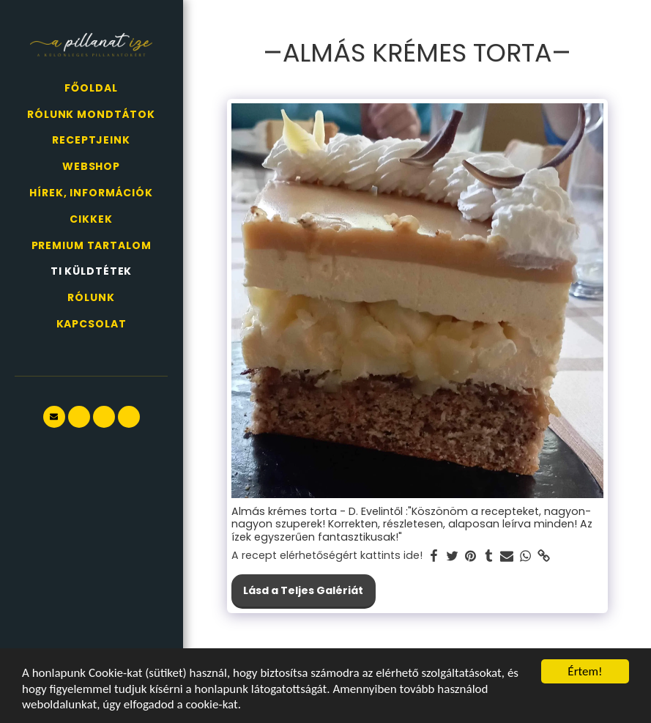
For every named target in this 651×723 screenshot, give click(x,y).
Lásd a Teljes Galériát (303, 590)
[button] (54, 417)
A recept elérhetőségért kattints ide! (327, 556)
